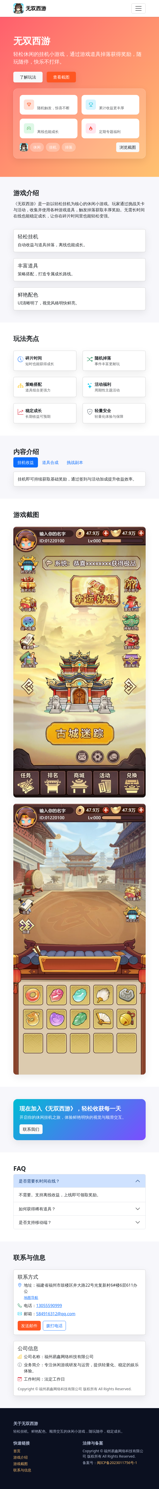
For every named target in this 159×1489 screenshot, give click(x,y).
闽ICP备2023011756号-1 (117, 1462)
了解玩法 (28, 77)
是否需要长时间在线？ (39, 1181)
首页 (17, 1450)
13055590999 (49, 1305)
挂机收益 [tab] (25, 462)
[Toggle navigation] (138, 8)
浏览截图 (128, 147)
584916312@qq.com (55, 1313)
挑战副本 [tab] (75, 462)
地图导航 (31, 1297)
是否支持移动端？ (35, 1222)
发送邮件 (29, 1325)
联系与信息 (22, 1470)
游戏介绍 (20, 1457)
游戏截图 (20, 1463)
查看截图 (61, 77)
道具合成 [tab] (50, 462)
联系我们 (31, 1129)
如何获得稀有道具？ (37, 1209)
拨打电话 (54, 1325)
